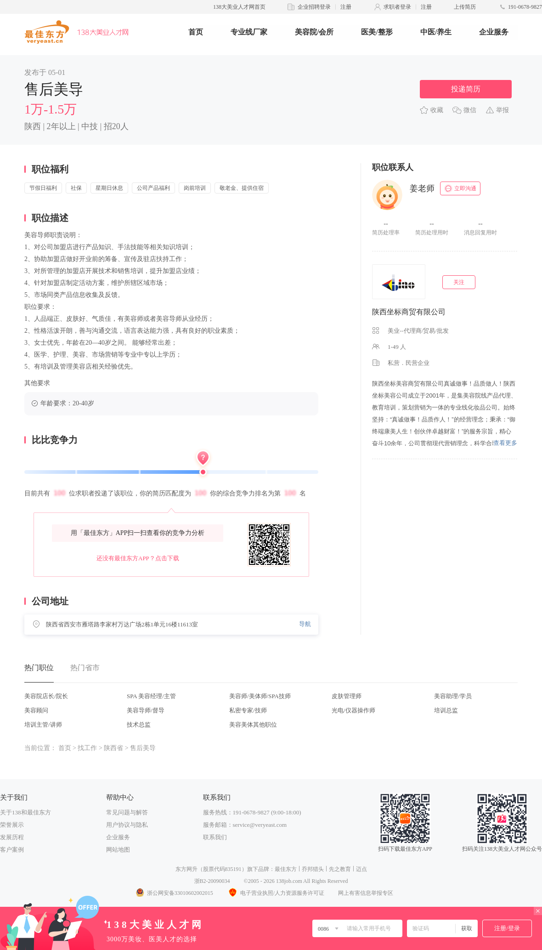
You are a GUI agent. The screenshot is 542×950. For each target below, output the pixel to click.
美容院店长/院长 (46, 696)
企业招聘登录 (314, 7)
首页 (195, 32)
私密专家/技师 (248, 710)
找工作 (87, 748)
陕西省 (113, 748)
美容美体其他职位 (253, 724)
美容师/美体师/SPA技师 (260, 696)
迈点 (361, 869)
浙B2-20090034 (212, 881)
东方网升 (186, 869)
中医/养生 (436, 32)
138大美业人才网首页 (239, 7)
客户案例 (12, 849)
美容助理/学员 (453, 696)
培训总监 (446, 710)
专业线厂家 (249, 32)
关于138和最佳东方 (25, 812)
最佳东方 (286, 869)
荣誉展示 (12, 824)
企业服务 (493, 32)
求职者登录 (397, 7)
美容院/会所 (314, 32)
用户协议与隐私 (127, 824)
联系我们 (215, 837)
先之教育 (340, 869)
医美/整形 (376, 32)
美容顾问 (36, 710)
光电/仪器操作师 (353, 710)
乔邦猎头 (313, 869)
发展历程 (12, 837)
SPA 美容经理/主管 (151, 696)
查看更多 (505, 442)
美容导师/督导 (145, 710)
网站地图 (118, 849)
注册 (345, 7)
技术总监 (139, 724)
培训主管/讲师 (43, 724)
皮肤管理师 (346, 696)
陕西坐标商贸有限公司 (409, 312)
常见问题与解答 (127, 812)
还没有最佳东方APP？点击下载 (137, 558)
